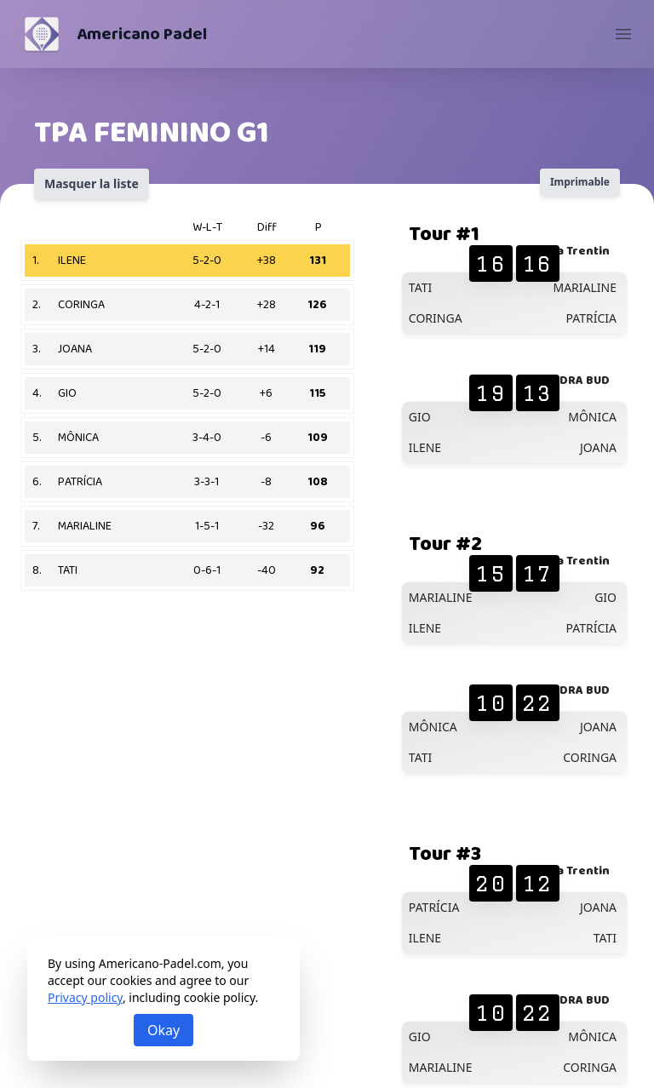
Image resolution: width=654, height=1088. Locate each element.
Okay (163, 1030)
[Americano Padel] (41, 34)
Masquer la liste (91, 183)
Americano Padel (142, 34)
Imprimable (580, 182)
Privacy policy (85, 997)
